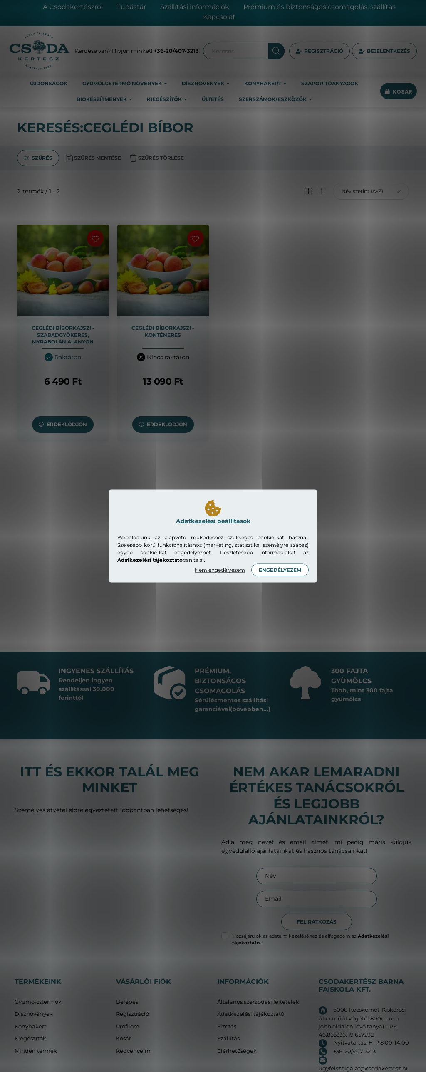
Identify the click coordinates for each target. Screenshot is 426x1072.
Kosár (123, 1038)
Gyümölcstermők (38, 1002)
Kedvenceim (133, 1051)
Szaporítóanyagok (329, 83)
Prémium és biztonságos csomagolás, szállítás (319, 7)
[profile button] (384, 51)
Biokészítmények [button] (102, 99)
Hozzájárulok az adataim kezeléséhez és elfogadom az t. (310, 939)
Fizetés (226, 1026)
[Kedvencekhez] (95, 238)
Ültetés (213, 99)
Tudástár (131, 7)
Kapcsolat (219, 17)
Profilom (127, 1026)
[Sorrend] (371, 191)
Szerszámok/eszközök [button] (273, 99)
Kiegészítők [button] (165, 99)
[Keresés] (244, 51)
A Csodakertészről (73, 7)
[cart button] (398, 92)
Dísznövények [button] (203, 83)
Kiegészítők (30, 1038)
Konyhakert (30, 1026)
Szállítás (228, 1038)
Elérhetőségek (237, 1051)
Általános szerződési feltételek (258, 1002)
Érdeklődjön (67, 424)
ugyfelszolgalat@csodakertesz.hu (364, 1068)
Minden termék (36, 1051)
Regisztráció (323, 51)
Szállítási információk (194, 7)
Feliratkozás (317, 922)
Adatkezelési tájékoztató (250, 1014)
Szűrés (42, 158)
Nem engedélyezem (220, 570)
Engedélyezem (280, 570)
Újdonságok (48, 83)
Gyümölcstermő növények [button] (122, 83)
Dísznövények (34, 1014)
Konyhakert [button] (263, 83)
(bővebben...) (250, 709)
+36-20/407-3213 (176, 50)
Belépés (127, 1002)
